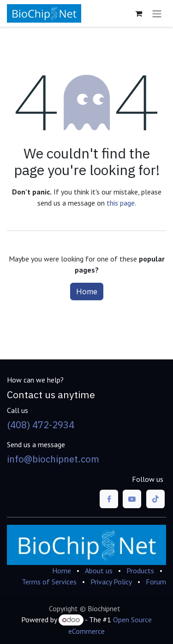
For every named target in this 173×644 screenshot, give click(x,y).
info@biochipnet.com (53, 459)
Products (140, 570)
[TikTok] (155, 499)
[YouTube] (132, 499)
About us (99, 570)
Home (86, 291)
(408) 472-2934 (40, 425)
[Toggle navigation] (157, 13)
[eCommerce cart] (138, 13)
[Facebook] (109, 499)
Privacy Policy (111, 581)
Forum (156, 581)
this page (121, 202)
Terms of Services (49, 581)
